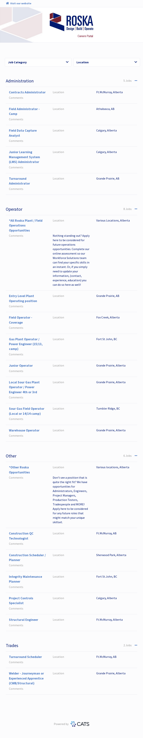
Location (107, 62)
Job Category (38, 62)
